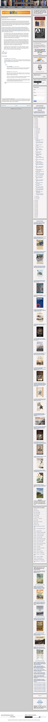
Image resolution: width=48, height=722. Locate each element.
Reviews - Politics (36, 549)
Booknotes (35, 515)
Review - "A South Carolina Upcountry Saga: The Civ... (39, 167)
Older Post (28, 105)
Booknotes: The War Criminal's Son (38, 152)
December (37, 128)
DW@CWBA (8, 66)
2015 (35, 204)
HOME (4, 7)
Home (16, 105)
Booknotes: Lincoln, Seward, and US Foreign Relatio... (39, 189)
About (41, 7)
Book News (5, 52)
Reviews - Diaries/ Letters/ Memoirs (39, 538)
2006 (35, 215)
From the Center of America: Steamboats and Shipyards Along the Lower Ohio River (39, 267)
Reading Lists (36, 524)
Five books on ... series (37, 518)
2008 (35, 213)
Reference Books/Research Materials (39, 526)
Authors (35, 509)
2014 (35, 205)
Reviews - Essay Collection (38, 541)
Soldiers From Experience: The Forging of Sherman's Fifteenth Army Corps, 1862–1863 (39, 619)
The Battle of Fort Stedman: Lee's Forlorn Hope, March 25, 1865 (39, 339)
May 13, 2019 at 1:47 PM (13, 71)
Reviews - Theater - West (37, 556)
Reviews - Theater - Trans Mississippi (39, 554)
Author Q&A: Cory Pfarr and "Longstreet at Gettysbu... (39, 194)
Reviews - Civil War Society (38, 535)
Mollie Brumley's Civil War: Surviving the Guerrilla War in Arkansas (40, 470)
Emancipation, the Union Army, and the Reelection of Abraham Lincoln (39, 680)
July (36, 134)
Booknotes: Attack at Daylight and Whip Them (39, 162)
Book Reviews (36, 512)
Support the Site (28, 7)
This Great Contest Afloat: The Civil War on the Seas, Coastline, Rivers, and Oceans (40, 354)
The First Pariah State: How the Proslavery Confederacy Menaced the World (40, 400)
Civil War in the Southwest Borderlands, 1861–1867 (39, 670)
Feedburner (40, 695)
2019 (35, 127)
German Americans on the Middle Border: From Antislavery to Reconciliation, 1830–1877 (39, 648)
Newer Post (4, 105)
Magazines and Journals (37, 521)
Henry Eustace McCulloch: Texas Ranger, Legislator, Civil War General (39, 223)
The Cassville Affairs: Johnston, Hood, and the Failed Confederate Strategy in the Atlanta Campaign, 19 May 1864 (39, 587)
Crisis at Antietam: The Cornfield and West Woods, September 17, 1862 (40, 310)
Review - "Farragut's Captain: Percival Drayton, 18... (39, 157)
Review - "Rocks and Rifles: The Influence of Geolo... (39, 187)
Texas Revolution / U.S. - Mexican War (39, 561)
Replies (6, 64)
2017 (35, 201)
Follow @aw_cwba (36, 717)
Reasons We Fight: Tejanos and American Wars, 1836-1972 (40, 324)
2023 (35, 122)
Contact (35, 7)
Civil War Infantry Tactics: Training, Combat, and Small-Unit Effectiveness (39, 676)
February (37, 197)
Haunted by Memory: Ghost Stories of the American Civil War (39, 281)
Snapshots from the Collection (38, 559)
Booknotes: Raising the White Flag (38, 185)
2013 (35, 206)
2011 (35, 209)
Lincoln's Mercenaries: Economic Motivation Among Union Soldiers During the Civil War (39, 667)
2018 (35, 200)
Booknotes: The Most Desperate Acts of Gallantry (38, 154)
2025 (35, 119)
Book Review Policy (11, 7)
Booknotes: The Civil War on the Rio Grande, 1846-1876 (39, 180)
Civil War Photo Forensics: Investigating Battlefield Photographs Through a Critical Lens (39, 414)
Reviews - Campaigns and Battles (39, 532)
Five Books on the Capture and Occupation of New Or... (39, 143)
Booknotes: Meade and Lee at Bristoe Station (39, 170)
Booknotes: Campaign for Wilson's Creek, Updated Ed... (39, 164)
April (36, 138)
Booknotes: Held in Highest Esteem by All (39, 140)
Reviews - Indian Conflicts (37, 544)
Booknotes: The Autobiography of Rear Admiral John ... (39, 192)
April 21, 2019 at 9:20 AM (15, 66)
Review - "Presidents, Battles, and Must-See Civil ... (39, 149)
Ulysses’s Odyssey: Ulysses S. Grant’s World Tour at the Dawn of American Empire (40, 252)
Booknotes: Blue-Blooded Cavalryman (39, 183)
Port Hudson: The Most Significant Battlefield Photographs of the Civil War (39, 634)
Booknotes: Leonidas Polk (39, 175)
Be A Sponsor (20, 7)
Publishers (35, 523)
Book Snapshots (36, 513)
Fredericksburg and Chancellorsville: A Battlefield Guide (39, 295)
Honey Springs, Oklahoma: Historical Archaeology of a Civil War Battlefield (39, 572)
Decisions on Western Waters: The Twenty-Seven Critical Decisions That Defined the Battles (39, 108)
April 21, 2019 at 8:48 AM (12, 58)
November (37, 129)
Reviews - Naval (36, 546)
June (36, 136)
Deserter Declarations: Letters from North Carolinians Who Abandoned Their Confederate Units (40, 368)
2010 (35, 210)
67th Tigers (8, 71)
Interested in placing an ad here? (40, 39)
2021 (35, 124)
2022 (35, 123)
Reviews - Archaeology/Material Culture (39, 528)
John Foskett (6, 58)
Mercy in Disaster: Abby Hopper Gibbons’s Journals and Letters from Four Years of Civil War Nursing (40, 427)
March (37, 196)
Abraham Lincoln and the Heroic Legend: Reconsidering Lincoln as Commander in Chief (39, 112)
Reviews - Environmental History (38, 540)
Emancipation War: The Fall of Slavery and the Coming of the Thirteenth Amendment (40, 238)
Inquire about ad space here (40, 71)
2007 (35, 214)
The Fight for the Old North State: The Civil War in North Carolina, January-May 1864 (40, 663)
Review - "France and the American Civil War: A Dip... (39, 178)
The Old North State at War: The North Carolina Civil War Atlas (39, 673)
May (36, 137)
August (37, 133)
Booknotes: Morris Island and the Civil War (39, 172)
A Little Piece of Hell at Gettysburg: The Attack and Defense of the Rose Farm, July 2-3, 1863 (40, 485)
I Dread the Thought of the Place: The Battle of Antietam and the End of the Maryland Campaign (39, 603)
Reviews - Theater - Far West (38, 552)
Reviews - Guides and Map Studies (39, 543)
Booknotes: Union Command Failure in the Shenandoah (39, 174)
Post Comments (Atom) (18, 108)
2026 (35, 118)
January (37, 198)
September (37, 132)
